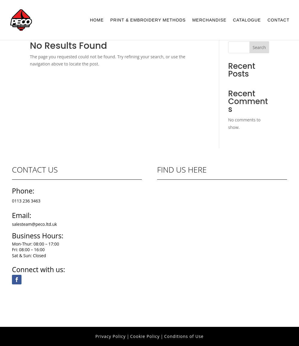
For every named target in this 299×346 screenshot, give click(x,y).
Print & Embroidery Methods (147, 20)
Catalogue (247, 20)
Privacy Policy (110, 336)
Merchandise (209, 20)
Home (97, 20)
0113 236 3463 (26, 201)
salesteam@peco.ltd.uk (34, 224)
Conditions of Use (183, 336)
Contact (278, 20)
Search (259, 47)
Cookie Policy (145, 336)
